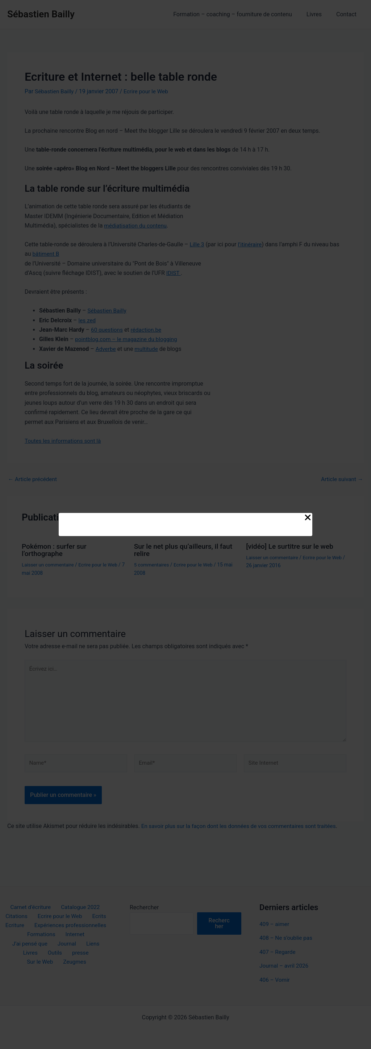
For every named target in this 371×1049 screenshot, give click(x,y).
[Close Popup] (307, 518)
